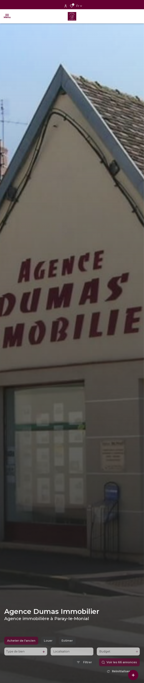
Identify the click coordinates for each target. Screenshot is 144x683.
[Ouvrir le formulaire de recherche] (84, 671)
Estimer (67, 649)
